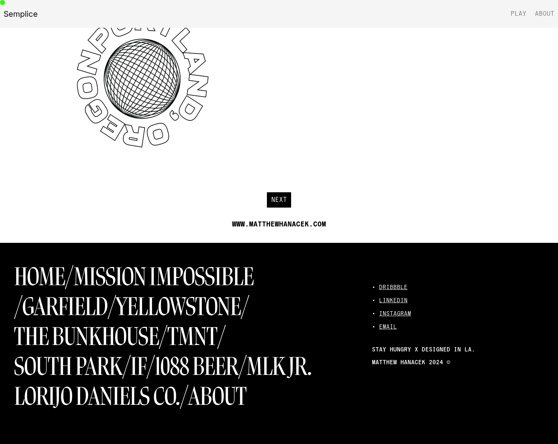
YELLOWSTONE (178, 306)
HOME (39, 277)
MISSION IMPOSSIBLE (164, 277)
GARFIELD (65, 306)
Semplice (21, 14)
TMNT (192, 336)
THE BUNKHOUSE (86, 336)
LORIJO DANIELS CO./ (101, 396)
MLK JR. (279, 366)
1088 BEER (196, 366)
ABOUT (217, 396)
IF (139, 366)
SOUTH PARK (68, 366)
